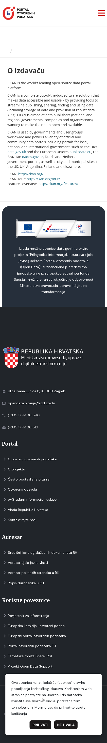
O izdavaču (26, 51)
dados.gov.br (32, 156)
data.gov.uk (16, 151)
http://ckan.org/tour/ (43, 178)
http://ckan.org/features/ (58, 183)
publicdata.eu (80, 151)
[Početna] (6, 51)
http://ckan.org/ (30, 174)
